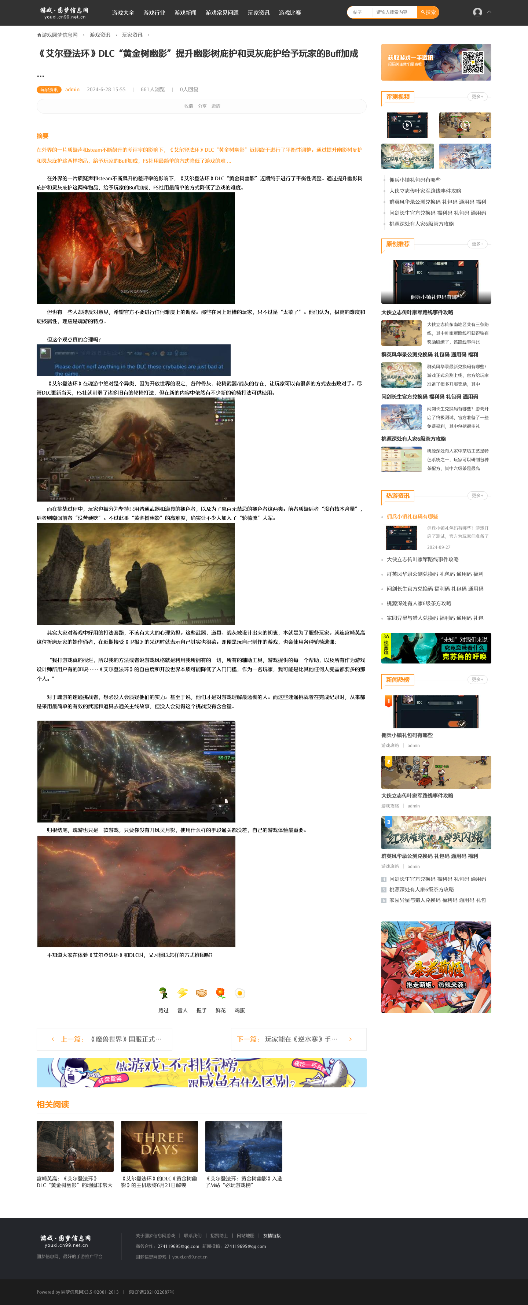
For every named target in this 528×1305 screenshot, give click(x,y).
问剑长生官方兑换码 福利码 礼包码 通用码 (437, 213)
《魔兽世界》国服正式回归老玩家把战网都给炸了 (112, 1039)
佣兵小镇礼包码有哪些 (415, 180)
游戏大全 (123, 13)
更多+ (477, 96)
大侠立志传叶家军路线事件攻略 (425, 191)
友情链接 (272, 1235)
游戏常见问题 (222, 13)
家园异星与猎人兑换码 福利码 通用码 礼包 (435, 618)
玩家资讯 (259, 13)
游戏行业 (154, 13)
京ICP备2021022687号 (151, 1292)
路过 (163, 1000)
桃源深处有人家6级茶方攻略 (421, 224)
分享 (202, 106)
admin (72, 89)
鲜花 (221, 1000)
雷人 (182, 1000)
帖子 (357, 12)
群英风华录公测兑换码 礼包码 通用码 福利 (437, 202)
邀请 (216, 106)
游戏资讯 (100, 35)
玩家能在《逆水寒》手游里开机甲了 (302, 1039)
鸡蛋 (240, 1000)
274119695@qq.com (178, 1246)
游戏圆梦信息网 (60, 34)
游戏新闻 (186, 13)
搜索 (431, 12)
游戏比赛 (290, 13)
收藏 (188, 106)
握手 (202, 1000)
